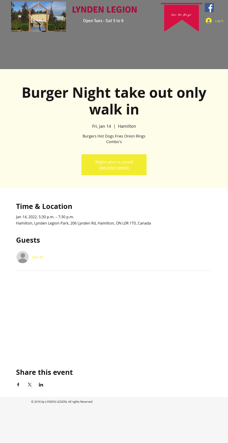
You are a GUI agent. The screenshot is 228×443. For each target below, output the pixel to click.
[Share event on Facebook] (18, 384)
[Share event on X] (29, 384)
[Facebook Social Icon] (209, 7)
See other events (114, 167)
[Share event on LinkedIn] (41, 384)
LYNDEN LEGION (104, 9)
